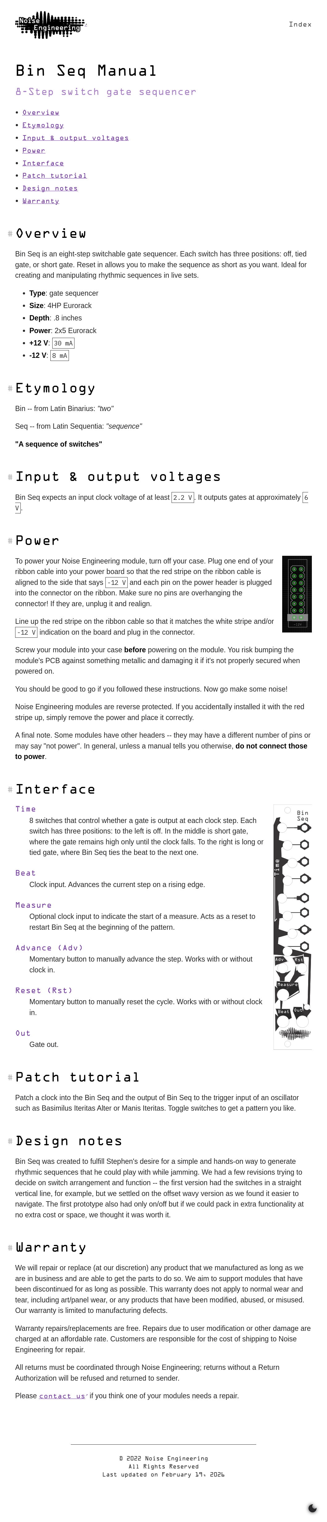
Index (300, 25)
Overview (40, 113)
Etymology (43, 125)
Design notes (50, 189)
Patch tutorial (54, 176)
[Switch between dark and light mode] (312, 1509)
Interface (43, 164)
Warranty (40, 201)
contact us (62, 1396)
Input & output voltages (75, 138)
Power (33, 151)
